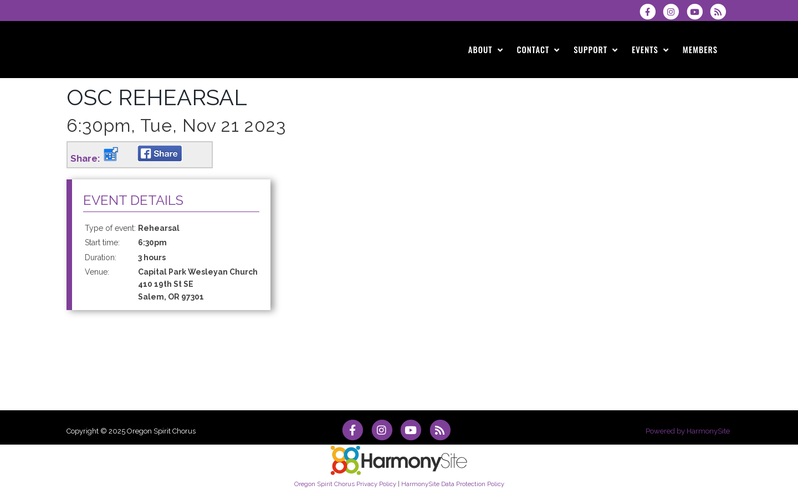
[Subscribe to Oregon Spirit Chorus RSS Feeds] (721, 12)
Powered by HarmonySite (688, 431)
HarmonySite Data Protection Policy (452, 484)
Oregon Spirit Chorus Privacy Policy (345, 484)
